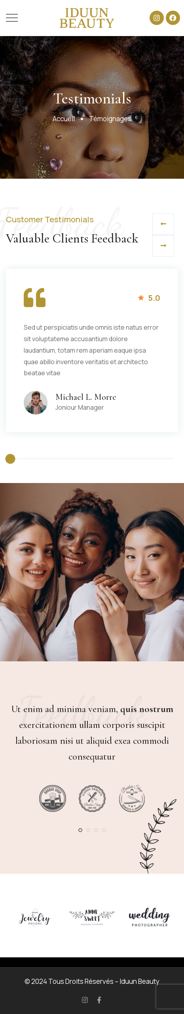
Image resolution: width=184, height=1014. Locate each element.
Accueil (64, 118)
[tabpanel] (52, 798)
